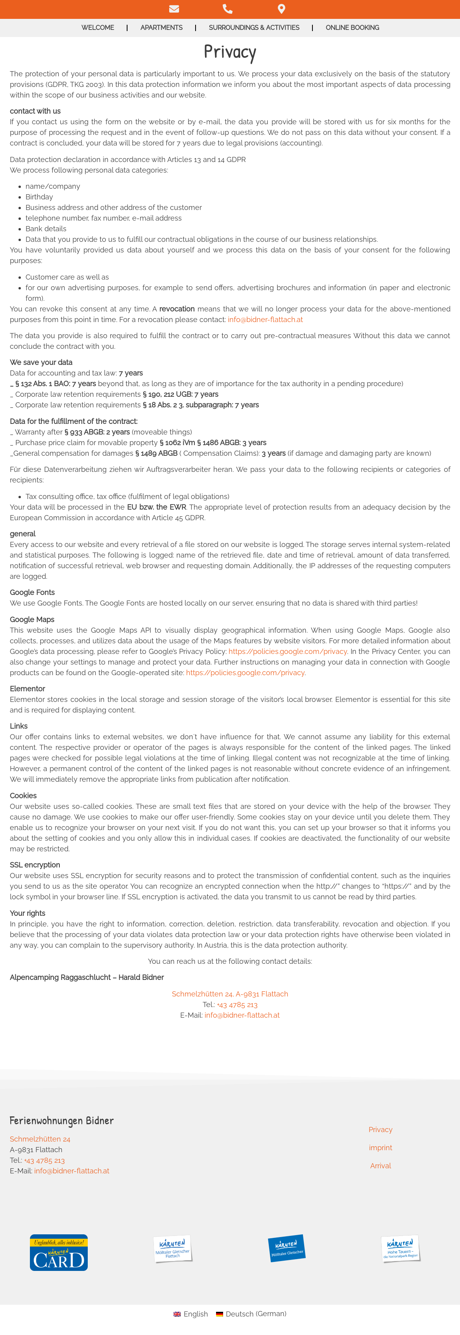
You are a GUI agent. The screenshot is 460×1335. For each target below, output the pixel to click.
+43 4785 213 (237, 1004)
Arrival (380, 1166)
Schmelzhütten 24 (40, 1139)
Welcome (97, 27)
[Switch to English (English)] (191, 1314)
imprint (380, 1147)
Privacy (381, 1129)
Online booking (352, 27)
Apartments (161, 27)
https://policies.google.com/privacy (288, 651)
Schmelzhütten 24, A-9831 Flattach (230, 994)
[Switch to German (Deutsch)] (251, 1314)
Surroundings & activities (254, 27)
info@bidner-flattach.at (265, 319)
